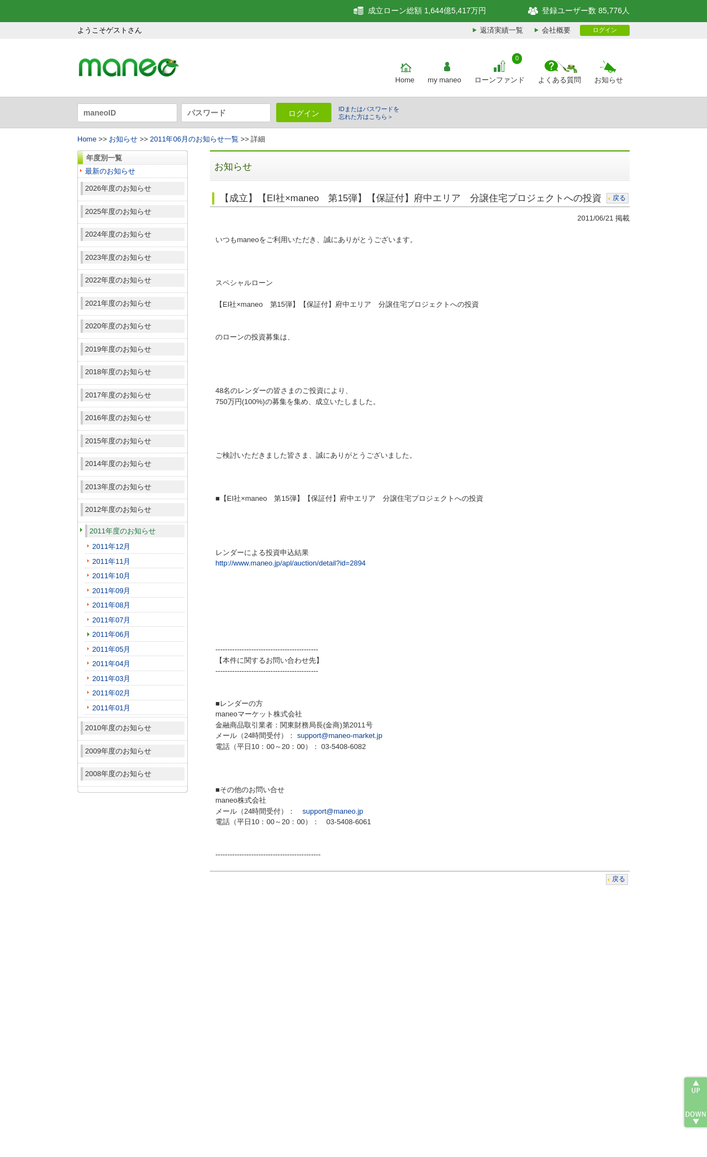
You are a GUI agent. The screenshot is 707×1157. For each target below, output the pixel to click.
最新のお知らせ (110, 171)
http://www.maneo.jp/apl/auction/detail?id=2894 (290, 563)
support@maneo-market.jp (339, 735)
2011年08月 (111, 605)
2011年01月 (111, 708)
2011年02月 (111, 693)
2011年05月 (111, 649)
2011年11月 (111, 561)
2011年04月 (111, 663)
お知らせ (608, 80)
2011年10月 (111, 576)
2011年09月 (111, 591)
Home (405, 80)
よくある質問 (559, 80)
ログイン (605, 30)
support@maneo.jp (332, 811)
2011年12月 (111, 546)
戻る (619, 198)
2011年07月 (111, 620)
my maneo (444, 80)
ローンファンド (499, 80)
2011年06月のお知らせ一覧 (194, 139)
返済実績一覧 (501, 30)
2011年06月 (111, 634)
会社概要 (556, 30)
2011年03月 (111, 678)
